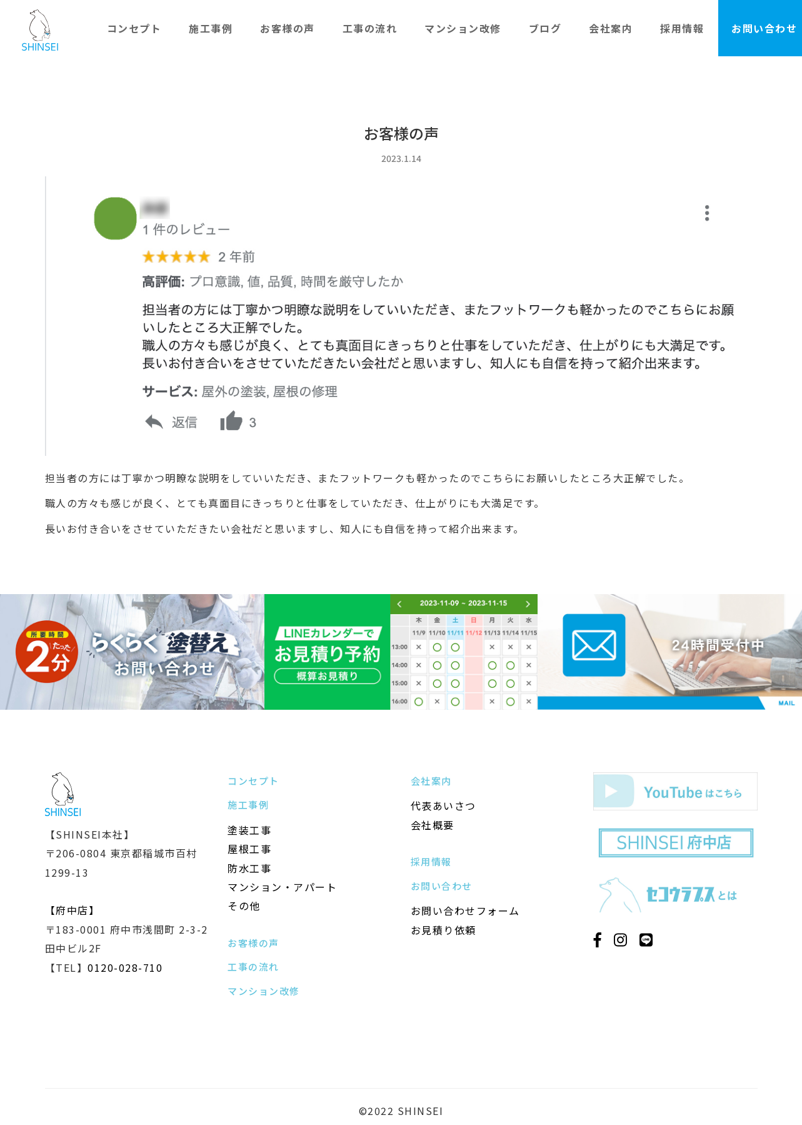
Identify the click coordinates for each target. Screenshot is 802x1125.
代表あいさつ (443, 805)
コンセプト (134, 28)
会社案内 (611, 28)
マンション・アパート (282, 886)
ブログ (545, 28)
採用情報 (682, 28)
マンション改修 (462, 28)
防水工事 (249, 867)
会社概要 (432, 824)
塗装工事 (249, 829)
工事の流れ (370, 28)
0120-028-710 (125, 967)
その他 (244, 905)
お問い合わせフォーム (465, 910)
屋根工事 (249, 848)
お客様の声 (287, 28)
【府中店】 (72, 909)
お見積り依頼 (443, 929)
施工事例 (211, 28)
